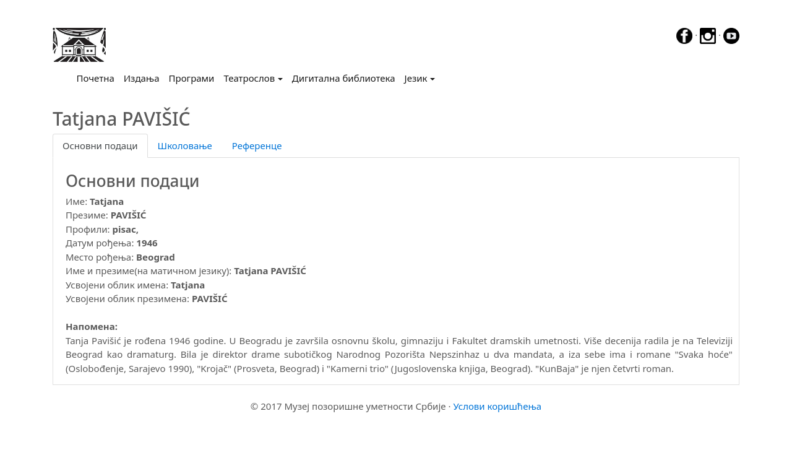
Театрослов (249, 78)
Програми (192, 78)
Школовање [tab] (185, 145)
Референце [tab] (257, 145)
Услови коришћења (497, 406)
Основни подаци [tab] (100, 145)
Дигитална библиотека (343, 78)
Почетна (98, 77)
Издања (142, 78)
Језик (416, 78)
